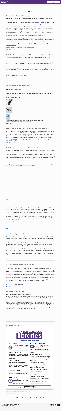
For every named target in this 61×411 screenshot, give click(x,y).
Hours (41, 2)
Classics (26, 197)
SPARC (36, 209)
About (35, 2)
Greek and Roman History (31, 197)
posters (45, 139)
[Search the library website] (53, 2)
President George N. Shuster (13, 140)
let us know (44, 43)
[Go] (59, 2)
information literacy (26, 77)
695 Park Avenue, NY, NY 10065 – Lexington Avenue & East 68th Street (13, 406)
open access (21, 226)
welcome (21, 391)
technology (29, 121)
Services (29, 2)
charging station (25, 121)
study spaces (32, 47)
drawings (7, 140)
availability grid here (40, 22)
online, (42, 131)
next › (40, 397)
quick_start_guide (27, 391)
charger (21, 121)
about (24, 391)
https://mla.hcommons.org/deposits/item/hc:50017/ (16, 75)
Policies (2, 404)
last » (43, 397)
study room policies (42, 279)
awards (22, 77)
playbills (48, 139)
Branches (13, 2)
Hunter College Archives (24, 139)
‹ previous (21, 397)
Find (19, 2)
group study (22, 47)
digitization (39, 139)
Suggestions (6, 404)
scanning (42, 139)
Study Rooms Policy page (34, 43)
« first (17, 397)
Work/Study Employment (14, 404)
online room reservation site (16, 271)
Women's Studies (22, 197)
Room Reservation (27, 47)
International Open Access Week (22, 207)
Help (24, 2)
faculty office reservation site (27, 242)
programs (50, 139)
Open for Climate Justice (33, 216)
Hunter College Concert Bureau (32, 139)
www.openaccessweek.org (22, 221)
